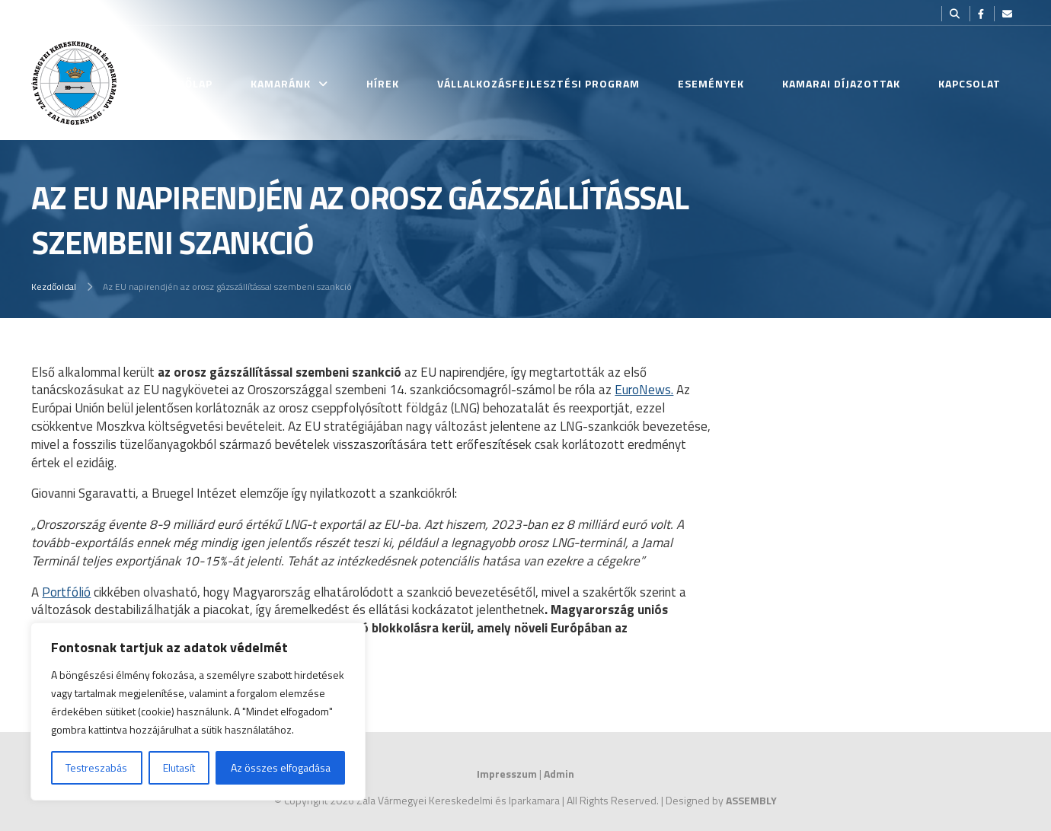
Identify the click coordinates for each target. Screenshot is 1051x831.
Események (711, 83)
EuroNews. (644, 390)
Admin (559, 774)
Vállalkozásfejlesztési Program (538, 83)
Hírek (382, 83)
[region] (198, 711)
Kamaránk (281, 83)
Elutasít (179, 767)
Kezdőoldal (53, 286)
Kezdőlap (184, 83)
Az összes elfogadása (281, 767)
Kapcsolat (969, 83)
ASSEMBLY (751, 800)
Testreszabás (96, 767)
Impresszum (507, 774)
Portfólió (66, 592)
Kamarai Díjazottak (841, 83)
